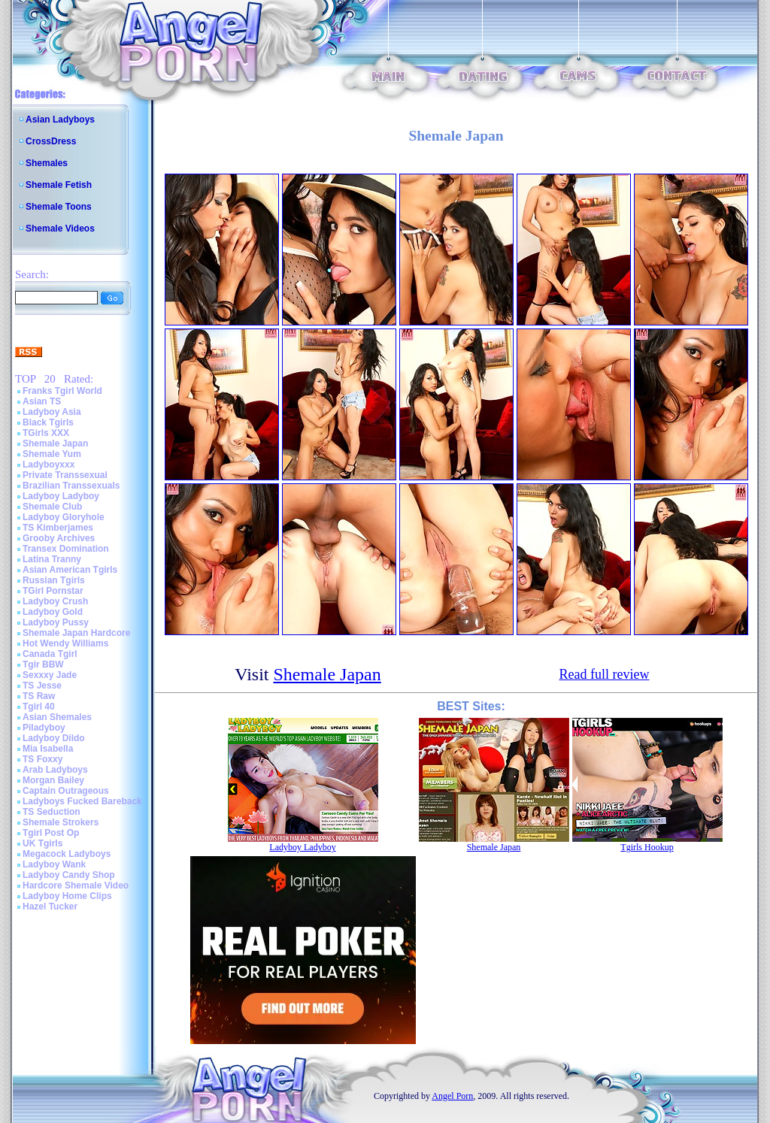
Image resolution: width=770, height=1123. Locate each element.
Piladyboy (44, 727)
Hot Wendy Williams (65, 643)
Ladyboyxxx (48, 464)
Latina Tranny (52, 559)
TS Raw (39, 696)
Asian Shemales (57, 717)
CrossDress (51, 141)
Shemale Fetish (59, 185)
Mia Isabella (48, 748)
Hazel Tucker (50, 906)
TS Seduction (51, 812)
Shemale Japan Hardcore (76, 633)
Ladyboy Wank (54, 864)
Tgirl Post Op (51, 833)
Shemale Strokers (61, 822)
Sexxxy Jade (50, 675)
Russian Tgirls (54, 580)
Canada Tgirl (50, 654)
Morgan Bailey (53, 780)
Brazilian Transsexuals (71, 485)
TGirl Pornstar (53, 591)
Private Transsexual (65, 475)
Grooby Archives (59, 538)
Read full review (604, 674)
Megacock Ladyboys (67, 854)
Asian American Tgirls (70, 570)
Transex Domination (66, 548)
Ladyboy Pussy (56, 622)
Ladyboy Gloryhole (64, 517)
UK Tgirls (42, 843)
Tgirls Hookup (646, 847)
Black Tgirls (48, 422)
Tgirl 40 (39, 706)
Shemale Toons (59, 206)
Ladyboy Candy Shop (69, 875)
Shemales (47, 163)
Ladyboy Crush (55, 601)
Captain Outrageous (66, 790)
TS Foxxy (42, 759)
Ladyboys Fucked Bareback (82, 801)
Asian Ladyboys (60, 119)
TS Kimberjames (58, 527)
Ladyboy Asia (52, 412)
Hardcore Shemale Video (76, 885)
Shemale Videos (60, 228)
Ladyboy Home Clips (67, 896)
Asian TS (42, 401)
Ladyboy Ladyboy (61, 496)
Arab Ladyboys (55, 769)
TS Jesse (42, 685)
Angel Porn (452, 1096)
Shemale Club (52, 506)
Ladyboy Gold (53, 612)
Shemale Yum (52, 454)
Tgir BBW (43, 664)
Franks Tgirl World (62, 391)
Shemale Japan (55, 443)
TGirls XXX (46, 433)
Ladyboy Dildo (54, 738)
